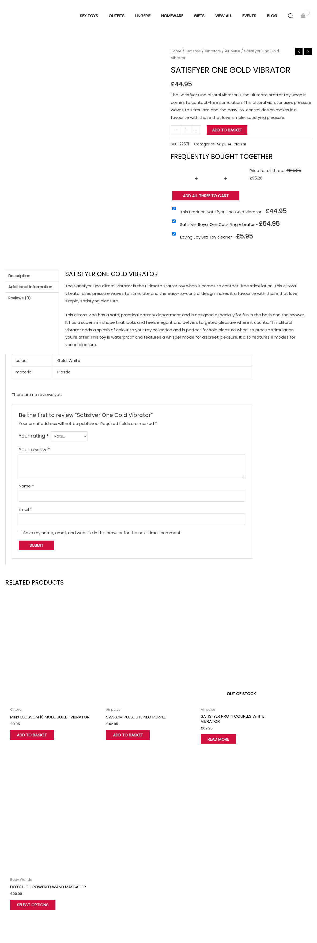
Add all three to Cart (206, 199)
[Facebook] (2, 894)
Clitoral (240, 147)
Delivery (255, 852)
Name (26, 489)
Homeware (176, 837)
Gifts (170, 852)
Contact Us (94, 837)
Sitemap (308, 927)
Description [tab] (20, 279)
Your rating (34, 439)
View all (172, 859)
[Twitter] (15, 894)
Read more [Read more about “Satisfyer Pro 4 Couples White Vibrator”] (187, 722)
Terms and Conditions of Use (277, 829)
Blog (252, 859)
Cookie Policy (261, 844)
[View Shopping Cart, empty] (303, 17)
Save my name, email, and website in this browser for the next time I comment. (102, 538)
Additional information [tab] (31, 291)
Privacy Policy (261, 837)
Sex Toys (194, 54)
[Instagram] (28, 894)
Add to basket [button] (36, 722)
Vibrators (214, 54)
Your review (34, 453)
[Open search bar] (290, 17)
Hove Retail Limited (19, 923)
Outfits (172, 844)
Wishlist (90, 859)
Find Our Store (97, 844)
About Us (92, 829)
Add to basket (228, 133)
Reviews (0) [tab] (20, 303)
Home (176, 54)
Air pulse (234, 54)
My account (94, 852)
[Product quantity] (186, 133)
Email (25, 514)
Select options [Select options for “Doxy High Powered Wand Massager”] (270, 722)
